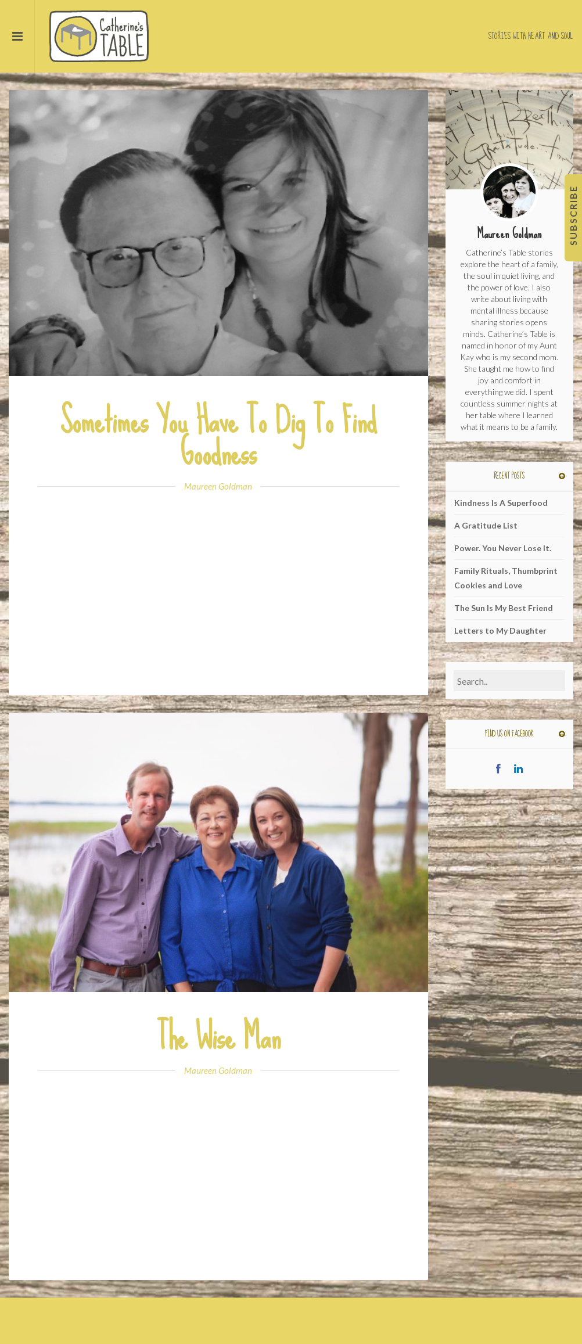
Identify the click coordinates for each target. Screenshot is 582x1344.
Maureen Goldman (218, 486)
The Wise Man (218, 1037)
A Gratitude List (486, 525)
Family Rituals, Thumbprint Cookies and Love (506, 578)
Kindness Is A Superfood (501, 503)
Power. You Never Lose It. (502, 548)
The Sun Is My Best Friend (503, 608)
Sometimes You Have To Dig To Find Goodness (218, 437)
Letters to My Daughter (500, 630)
